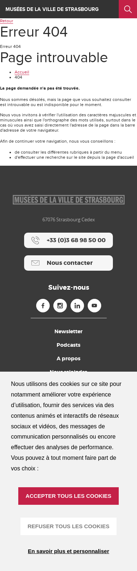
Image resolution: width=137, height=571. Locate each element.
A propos (68, 358)
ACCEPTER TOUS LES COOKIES (68, 496)
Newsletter (68, 331)
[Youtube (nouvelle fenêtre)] (94, 305)
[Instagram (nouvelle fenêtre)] (60, 305)
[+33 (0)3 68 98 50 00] (68, 240)
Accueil (22, 72)
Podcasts (68, 345)
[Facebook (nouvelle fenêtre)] (43, 305)
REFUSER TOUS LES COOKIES (69, 526)
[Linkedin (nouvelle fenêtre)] (77, 305)
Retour (6, 20)
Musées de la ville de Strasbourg (52, 9)
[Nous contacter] (68, 263)
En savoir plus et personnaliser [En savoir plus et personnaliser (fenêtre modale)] (68, 551)
